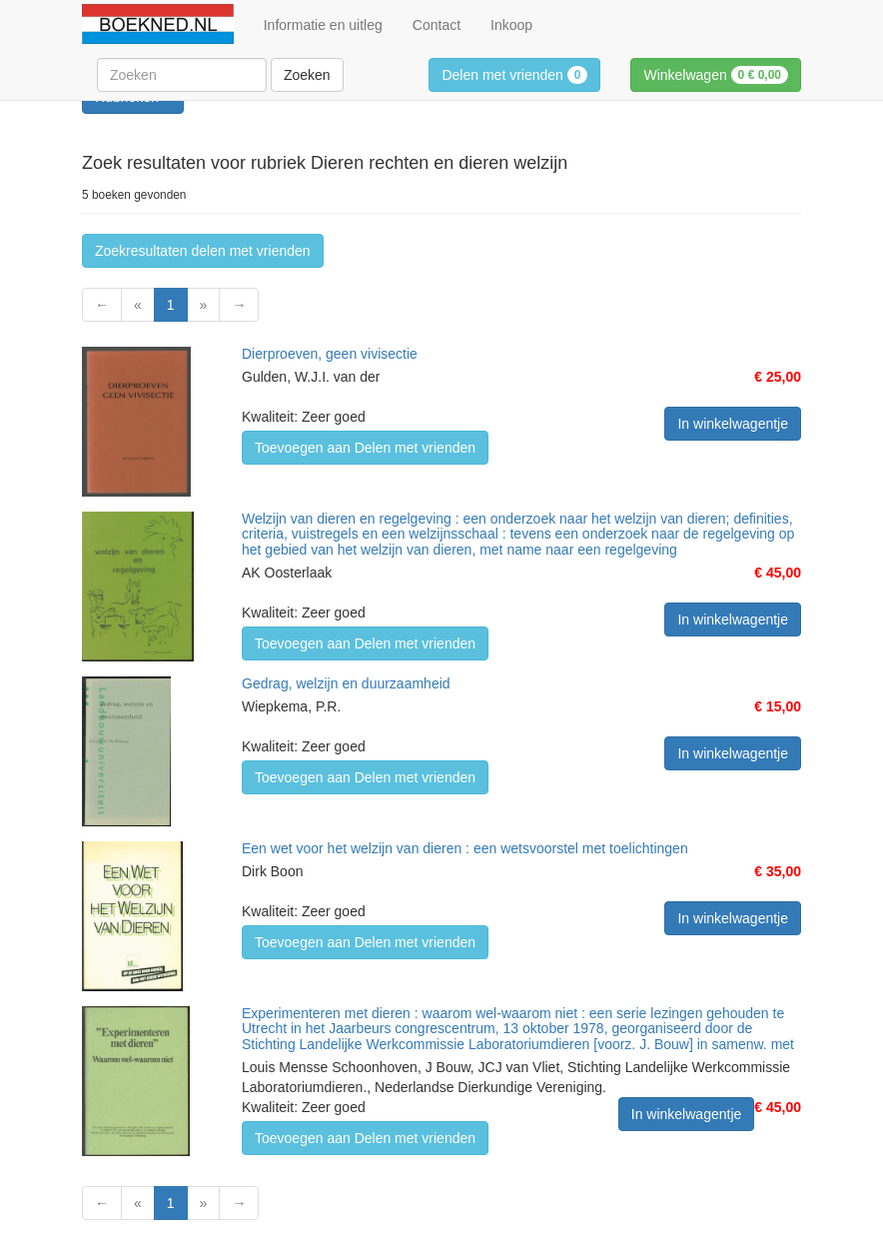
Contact (436, 25)
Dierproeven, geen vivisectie (330, 354)
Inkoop (511, 25)
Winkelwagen (715, 75)
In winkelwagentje (732, 424)
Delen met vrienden (514, 75)
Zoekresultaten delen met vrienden (203, 251)
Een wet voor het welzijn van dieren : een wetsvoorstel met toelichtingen (465, 848)
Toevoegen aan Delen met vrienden (365, 448)
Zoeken (307, 75)
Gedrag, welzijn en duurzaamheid (346, 683)
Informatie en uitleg (323, 25)
